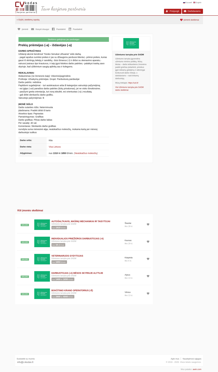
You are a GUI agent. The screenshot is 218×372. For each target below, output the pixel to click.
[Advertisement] (84, 185)
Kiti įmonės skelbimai (30, 210)
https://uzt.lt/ (133, 83)
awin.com (197, 369)
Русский (188, 2)
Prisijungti (172, 11)
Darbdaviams (192, 11)
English (198, 2)
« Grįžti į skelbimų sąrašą (28, 19)
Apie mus (175, 359)
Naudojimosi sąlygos (192, 359)
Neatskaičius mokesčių (86, 153)
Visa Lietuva (55, 147)
